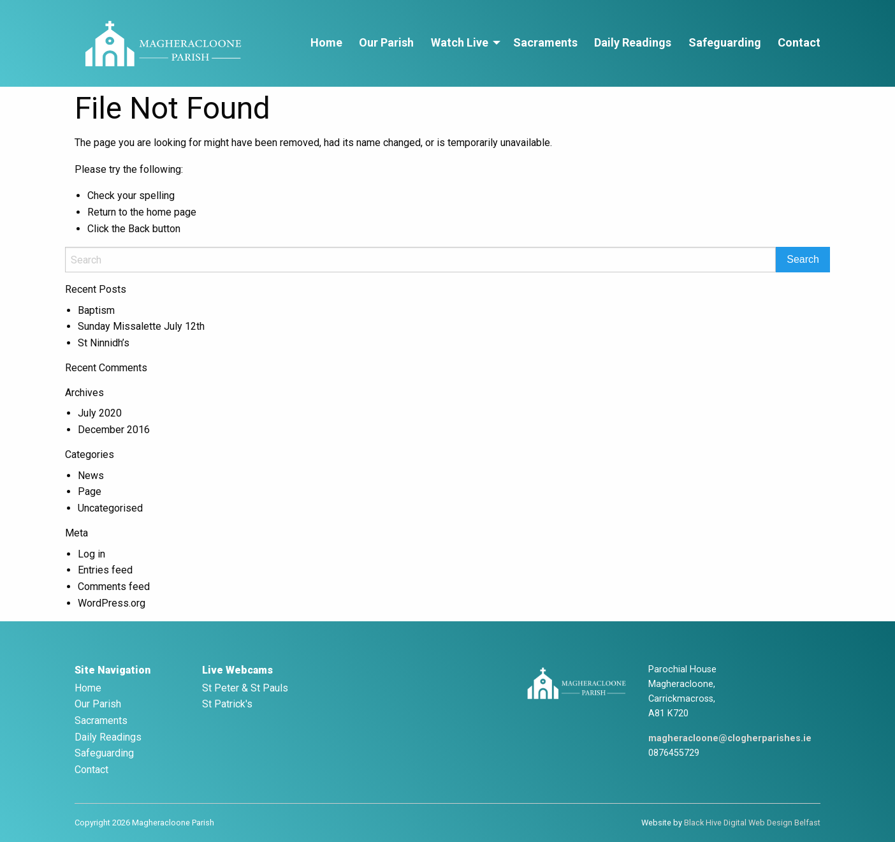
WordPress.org (111, 603)
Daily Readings (632, 42)
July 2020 (100, 413)
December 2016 (114, 430)
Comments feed (114, 586)
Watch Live (459, 42)
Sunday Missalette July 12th (141, 326)
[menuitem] (326, 43)
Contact (799, 42)
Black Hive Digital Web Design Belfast (752, 822)
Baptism (96, 310)
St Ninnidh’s (103, 343)
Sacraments (545, 42)
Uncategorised (110, 508)
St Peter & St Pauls (245, 688)
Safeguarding (724, 42)
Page (89, 491)
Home (326, 42)
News (91, 475)
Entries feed (105, 570)
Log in (91, 554)
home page (171, 212)
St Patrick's (227, 704)
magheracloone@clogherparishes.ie (729, 738)
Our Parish (386, 42)
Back (139, 229)
